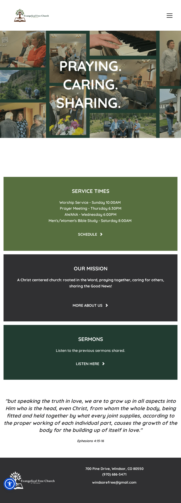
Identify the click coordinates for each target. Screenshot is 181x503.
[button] (170, 15)
